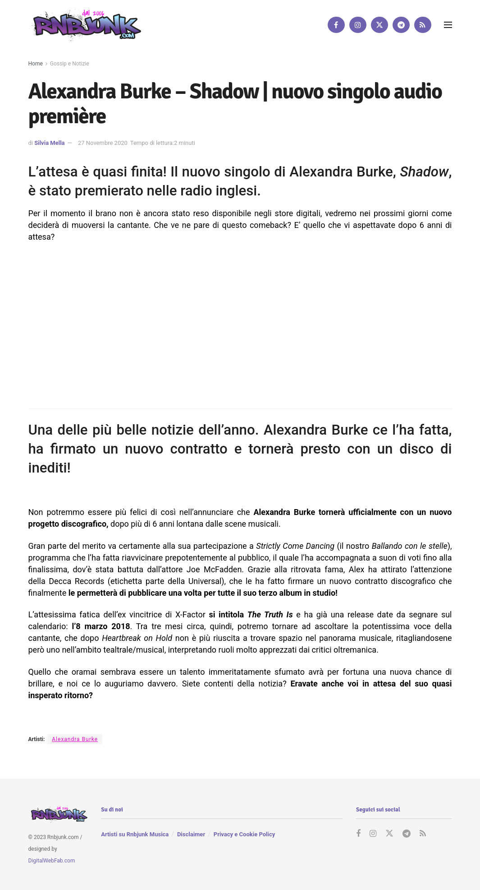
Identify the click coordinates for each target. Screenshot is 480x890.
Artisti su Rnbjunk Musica (135, 834)
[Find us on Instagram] (357, 25)
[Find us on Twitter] (379, 25)
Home (35, 63)
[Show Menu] (448, 25)
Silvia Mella (49, 142)
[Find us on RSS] (422, 25)
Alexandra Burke (75, 739)
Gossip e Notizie (69, 63)
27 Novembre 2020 (103, 142)
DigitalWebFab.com (51, 860)
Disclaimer (191, 834)
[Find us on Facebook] (336, 25)
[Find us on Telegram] (401, 25)
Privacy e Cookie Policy (244, 834)
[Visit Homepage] (84, 24)
